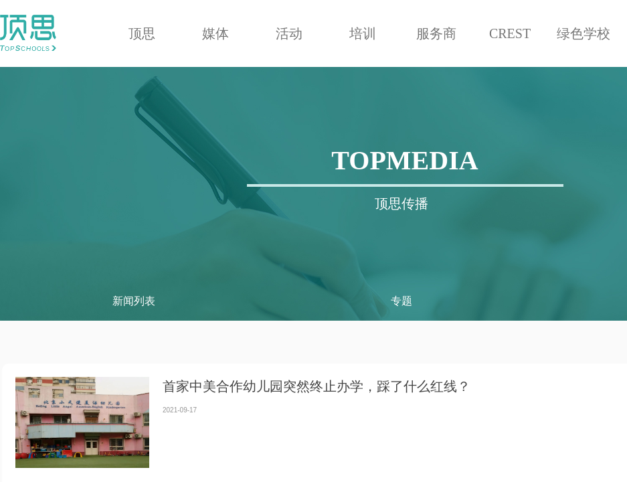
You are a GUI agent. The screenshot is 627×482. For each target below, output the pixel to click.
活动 (289, 33)
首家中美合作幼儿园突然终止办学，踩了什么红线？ (316, 386)
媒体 (215, 33)
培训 (362, 33)
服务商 (436, 33)
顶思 (141, 33)
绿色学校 (583, 33)
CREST (510, 33)
